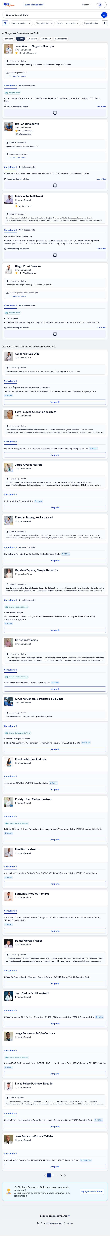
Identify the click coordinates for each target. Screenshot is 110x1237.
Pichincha (8, 38)
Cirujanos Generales (53, 1224)
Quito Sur (46, 38)
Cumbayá (32, 38)
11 (61, 1176)
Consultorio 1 (10, 86)
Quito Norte (61, 38)
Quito (20, 38)
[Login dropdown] (102, 5)
